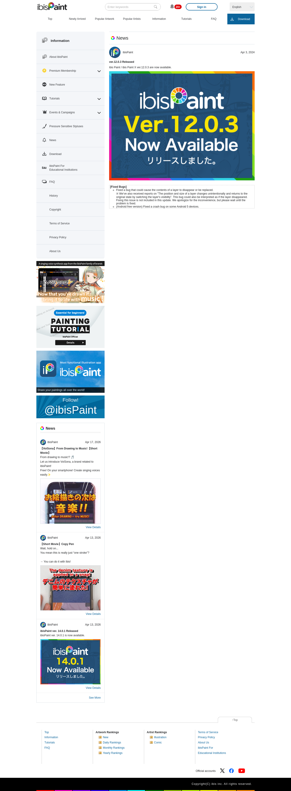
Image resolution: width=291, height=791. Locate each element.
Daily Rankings (112, 742)
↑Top (235, 720)
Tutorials (50, 742)
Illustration (160, 737)
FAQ (47, 747)
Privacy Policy (206, 737)
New (105, 737)
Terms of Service (208, 732)
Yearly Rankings (113, 753)
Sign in (201, 7)
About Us (203, 742)
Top (47, 732)
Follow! (70, 406)
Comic (158, 742)
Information (51, 737)
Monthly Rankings (114, 747)
